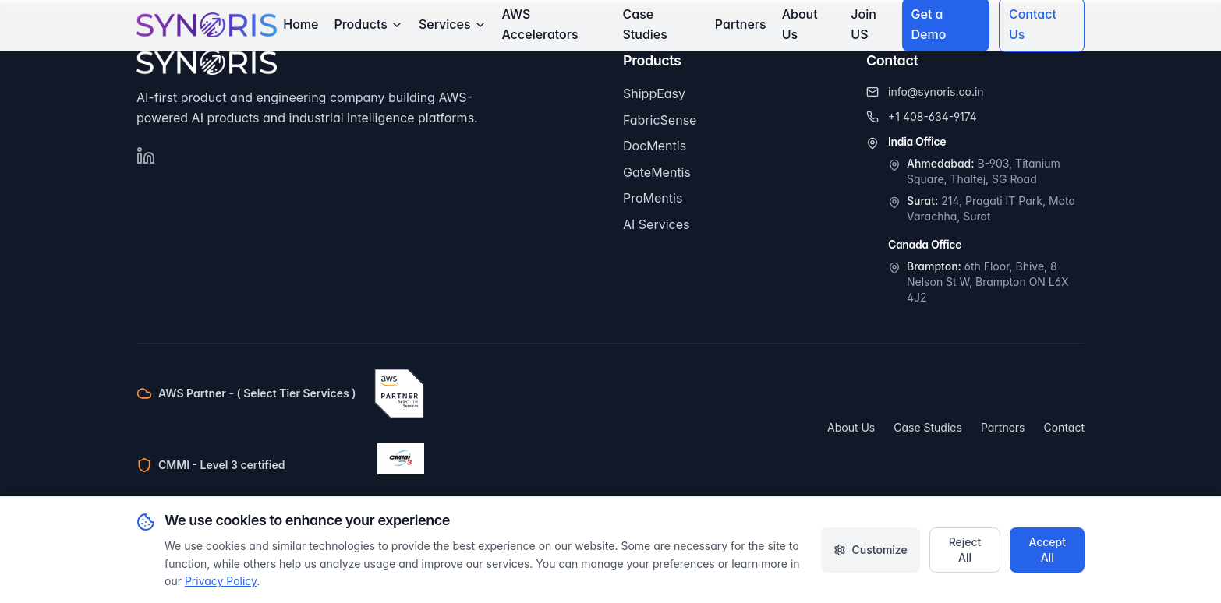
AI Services (656, 224)
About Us (800, 24)
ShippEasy (654, 93)
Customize (870, 549)
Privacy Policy (221, 580)
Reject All (965, 549)
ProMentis (652, 198)
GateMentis (657, 172)
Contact (1064, 427)
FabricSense (659, 120)
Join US (863, 24)
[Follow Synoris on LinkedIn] (145, 155)
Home (300, 24)
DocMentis (654, 145)
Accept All (1047, 549)
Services (453, 24)
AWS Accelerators (540, 24)
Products (368, 24)
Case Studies (645, 24)
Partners (740, 24)
